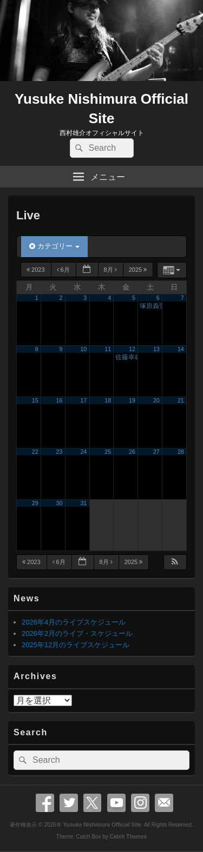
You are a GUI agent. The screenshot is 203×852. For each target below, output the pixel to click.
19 (132, 400)
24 (83, 451)
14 (181, 349)
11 (107, 349)
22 (35, 451)
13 (156, 349)
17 (83, 400)
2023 (37, 269)
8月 (111, 269)
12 (132, 349)
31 (83, 503)
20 (156, 400)
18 (107, 400)
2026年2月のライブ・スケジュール (77, 633)
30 (59, 503)
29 (35, 503)
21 (181, 400)
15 (35, 400)
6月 (64, 269)
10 (83, 349)
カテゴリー (54, 246)
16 (59, 400)
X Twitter (92, 803)
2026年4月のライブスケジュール (74, 622)
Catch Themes (128, 837)
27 (156, 451)
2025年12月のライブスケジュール (75, 645)
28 (181, 451)
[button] (175, 562)
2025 (139, 269)
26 (132, 451)
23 (59, 451)
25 (107, 451)
